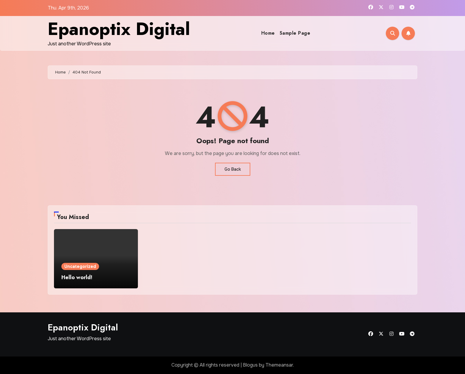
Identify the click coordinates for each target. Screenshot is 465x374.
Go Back (232, 169)
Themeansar (279, 365)
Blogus (250, 365)
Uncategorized (80, 266)
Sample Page (295, 33)
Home (268, 33)
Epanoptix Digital (119, 29)
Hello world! (76, 277)
